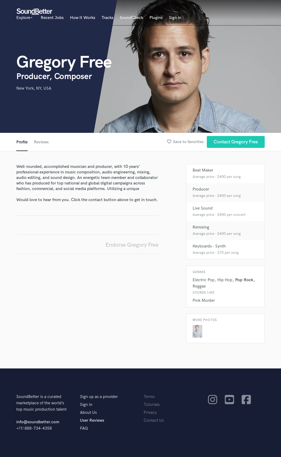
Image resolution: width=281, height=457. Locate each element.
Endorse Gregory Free (132, 245)
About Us (88, 412)
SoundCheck (131, 17)
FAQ (84, 428)
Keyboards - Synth (209, 246)
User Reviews (92, 420)
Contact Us (154, 420)
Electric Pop (203, 280)
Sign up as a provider (99, 396)
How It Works (82, 17)
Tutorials (152, 404)
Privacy (150, 412)
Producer (201, 189)
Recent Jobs (52, 17)
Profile (22, 142)
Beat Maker (203, 170)
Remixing (201, 227)
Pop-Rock (244, 280)
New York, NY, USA (33, 88)
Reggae (199, 286)
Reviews (41, 142)
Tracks (107, 17)
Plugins (156, 17)
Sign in (175, 17)
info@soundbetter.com (37, 422)
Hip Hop (224, 280)
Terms (149, 396)
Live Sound (203, 208)
